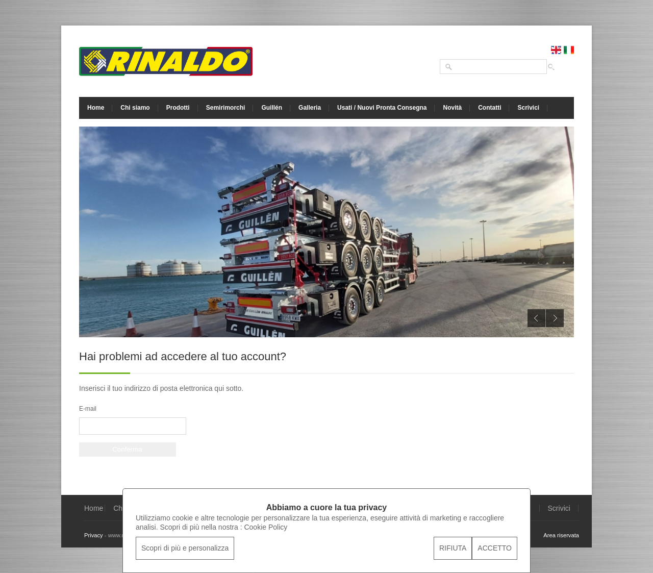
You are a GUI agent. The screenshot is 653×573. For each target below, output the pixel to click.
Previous (536, 318)
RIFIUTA (452, 548)
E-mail (87, 408)
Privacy (93, 535)
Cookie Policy (265, 527)
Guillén (271, 107)
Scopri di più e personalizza (185, 548)
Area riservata (561, 535)
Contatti (489, 107)
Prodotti (178, 107)
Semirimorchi (225, 107)
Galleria (309, 107)
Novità (452, 107)
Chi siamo (134, 107)
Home (95, 107)
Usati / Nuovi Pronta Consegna (381, 107)
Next (555, 318)
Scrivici (528, 107)
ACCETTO (495, 548)
